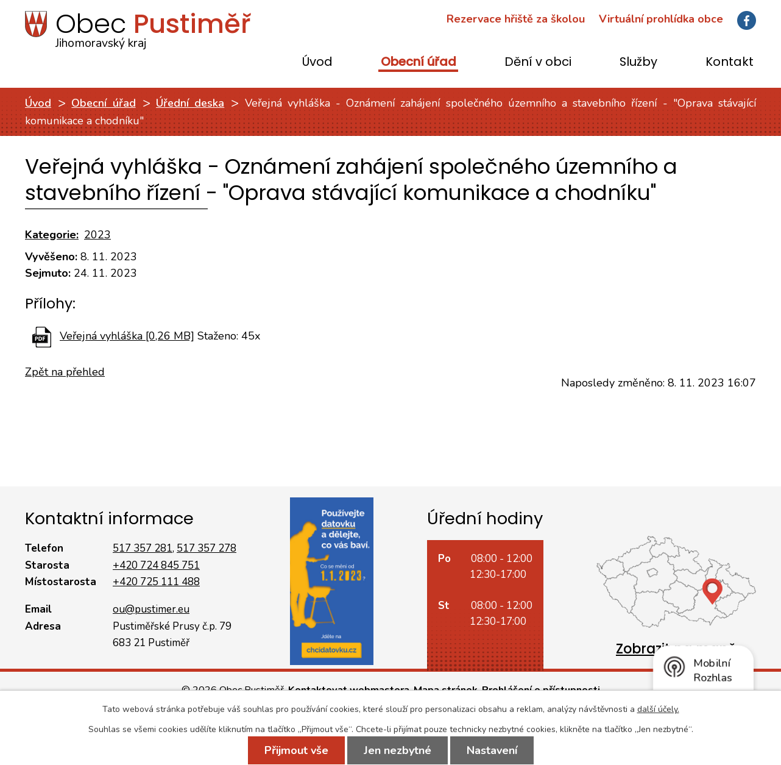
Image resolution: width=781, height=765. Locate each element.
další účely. (658, 709)
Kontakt (729, 62)
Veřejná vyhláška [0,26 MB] (127, 336)
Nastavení (492, 750)
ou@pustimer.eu (151, 609)
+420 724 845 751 (156, 565)
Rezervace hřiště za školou (516, 19)
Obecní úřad (418, 62)
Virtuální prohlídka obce (661, 19)
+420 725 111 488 (156, 582)
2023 (97, 234)
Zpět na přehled (65, 372)
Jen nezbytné (397, 750)
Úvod (317, 62)
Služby (638, 62)
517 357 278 (206, 548)
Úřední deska (190, 103)
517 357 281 (142, 548)
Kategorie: (52, 234)
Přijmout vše (296, 750)
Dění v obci (537, 62)
